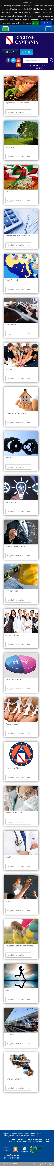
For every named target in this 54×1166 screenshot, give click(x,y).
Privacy (48, 1163)
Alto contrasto (40, 66)
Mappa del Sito (16, 1163)
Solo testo (34, 65)
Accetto (35, 23)
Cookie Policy (46, 23)
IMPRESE (26, 52)
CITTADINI (10, 52)
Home (5, 1163)
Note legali (38, 1163)
